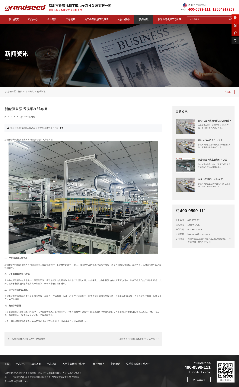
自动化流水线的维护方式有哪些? (214, 120)
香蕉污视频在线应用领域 (210, 179)
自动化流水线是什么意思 (210, 140)
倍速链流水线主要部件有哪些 (212, 159)
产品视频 (70, 19)
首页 (20, 91)
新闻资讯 (144, 19)
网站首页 (14, 19)
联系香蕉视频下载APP (170, 19)
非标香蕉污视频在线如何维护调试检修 (139, 339)
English (184, 9)
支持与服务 (124, 19)
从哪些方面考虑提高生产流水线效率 (26, 339)
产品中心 (33, 19)
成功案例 (51, 19)
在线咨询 (199, 379)
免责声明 (18, 381)
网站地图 (8, 381)
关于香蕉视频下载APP (96, 19)
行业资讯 (41, 91)
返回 (227, 92)
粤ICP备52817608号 (72, 373)
